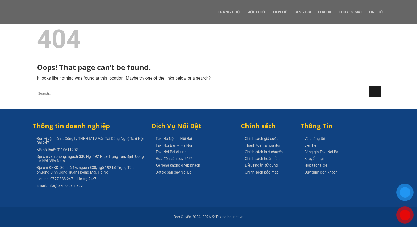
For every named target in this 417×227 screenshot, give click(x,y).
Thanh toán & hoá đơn (263, 145)
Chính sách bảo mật (261, 172)
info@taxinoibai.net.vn (66, 185)
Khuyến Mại (350, 11)
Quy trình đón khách (320, 172)
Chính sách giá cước (261, 139)
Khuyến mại (314, 158)
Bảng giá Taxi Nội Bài (321, 152)
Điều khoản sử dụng (261, 165)
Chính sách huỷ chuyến (264, 152)
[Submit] (375, 91)
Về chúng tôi (314, 139)
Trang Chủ (229, 11)
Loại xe (325, 11)
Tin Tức (376, 11)
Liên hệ (310, 145)
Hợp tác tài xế (315, 165)
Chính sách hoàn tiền (262, 158)
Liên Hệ (280, 11)
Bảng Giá (302, 11)
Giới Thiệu (256, 11)
